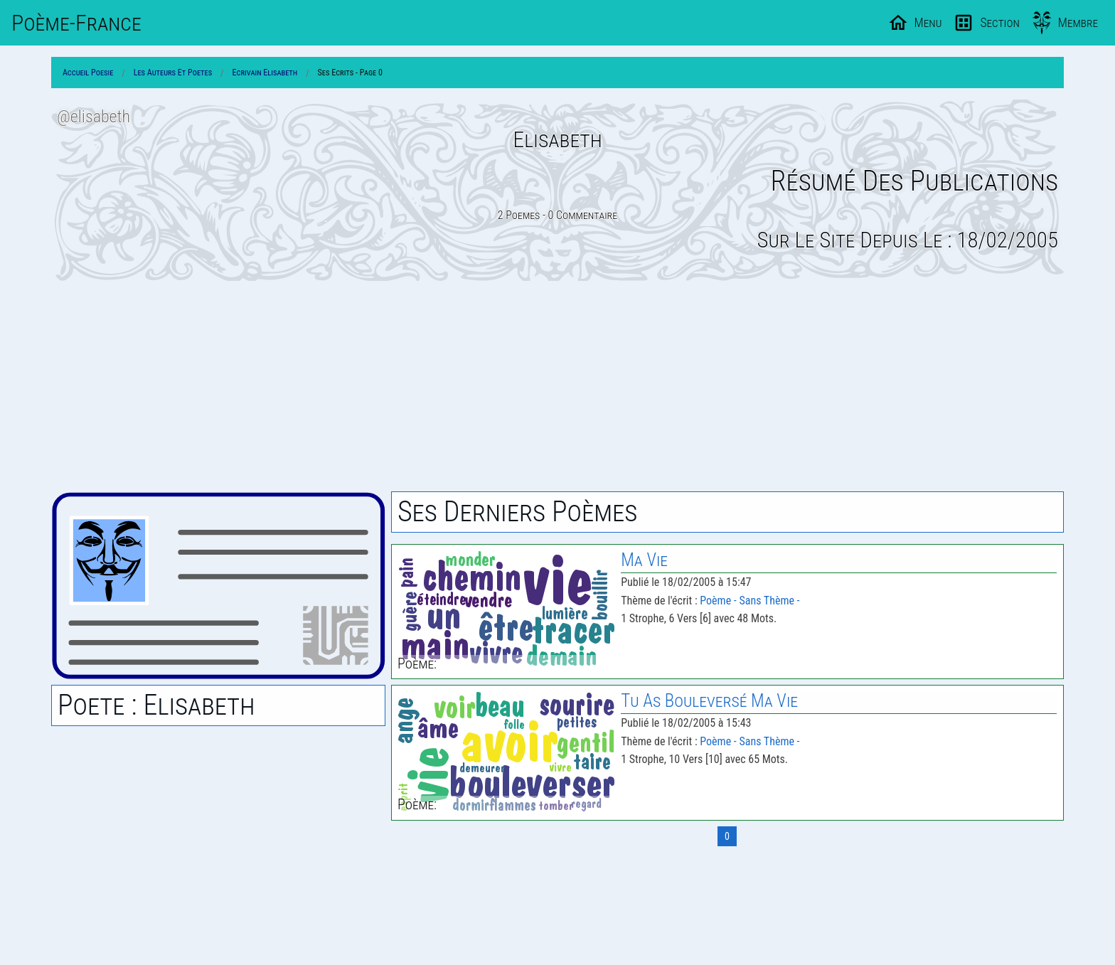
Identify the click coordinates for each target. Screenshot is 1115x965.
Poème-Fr (76, 22)
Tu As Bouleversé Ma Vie (709, 701)
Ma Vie (644, 560)
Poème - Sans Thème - (749, 600)
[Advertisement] (557, 386)
